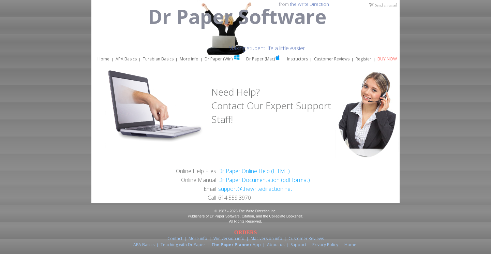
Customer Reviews (331, 59)
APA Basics (126, 59)
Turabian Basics (158, 59)
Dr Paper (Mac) (260, 59)
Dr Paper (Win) (219, 59)
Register (363, 59)
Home (103, 59)
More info (189, 59)
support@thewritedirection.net (255, 189)
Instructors (297, 59)
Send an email (386, 5)
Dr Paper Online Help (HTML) (254, 171)
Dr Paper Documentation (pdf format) (264, 180)
